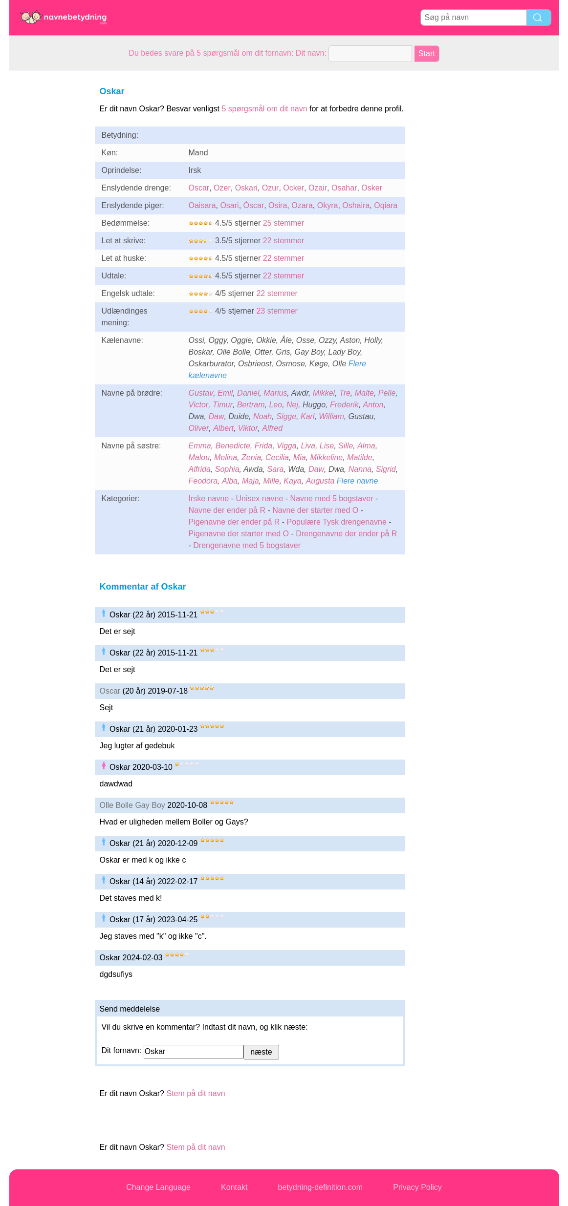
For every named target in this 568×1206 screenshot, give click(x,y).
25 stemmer (283, 223)
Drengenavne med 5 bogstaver (247, 545)
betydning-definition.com (320, 1187)
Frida (263, 446)
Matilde (359, 457)
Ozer (222, 188)
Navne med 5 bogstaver (331, 498)
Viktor (248, 428)
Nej (292, 405)
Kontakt (234, 1187)
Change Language (158, 1187)
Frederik (344, 405)
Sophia (227, 469)
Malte (364, 393)
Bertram (251, 405)
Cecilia (277, 457)
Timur (223, 405)
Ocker (293, 188)
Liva (308, 446)
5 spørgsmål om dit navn (264, 109)
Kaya (292, 481)
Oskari (246, 188)
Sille (345, 446)
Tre (344, 393)
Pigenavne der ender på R (234, 522)
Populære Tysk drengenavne (337, 522)
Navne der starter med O (315, 510)
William (331, 416)
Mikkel (324, 393)
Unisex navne (259, 498)
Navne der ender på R (227, 510)
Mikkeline (326, 457)
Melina (225, 457)
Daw (216, 416)
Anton (373, 405)
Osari (229, 205)
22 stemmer (283, 240)
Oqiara (385, 205)
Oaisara (202, 205)
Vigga (287, 446)
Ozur (270, 188)
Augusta (320, 481)
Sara (275, 469)
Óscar (253, 205)
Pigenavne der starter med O (239, 533)
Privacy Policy (417, 1187)
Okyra (327, 205)
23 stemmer (276, 311)
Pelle (387, 393)
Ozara (302, 205)
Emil (225, 393)
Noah (262, 416)
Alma (366, 446)
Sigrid (386, 469)
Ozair (317, 188)
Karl (307, 416)
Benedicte (233, 446)
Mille (271, 481)
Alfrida (200, 469)
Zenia (251, 457)
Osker (371, 188)
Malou (199, 457)
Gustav (201, 393)
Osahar (344, 188)
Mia (299, 457)
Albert (223, 428)
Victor (199, 405)
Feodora (203, 481)
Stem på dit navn (195, 1093)
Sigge (286, 416)
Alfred (272, 428)
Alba (230, 481)
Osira (277, 205)
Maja (250, 481)
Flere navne (357, 481)
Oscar (199, 188)
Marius (275, 393)
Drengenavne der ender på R (346, 533)
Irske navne (209, 498)
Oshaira (356, 205)
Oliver (199, 428)
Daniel (248, 393)
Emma (200, 446)
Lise (327, 446)
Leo (275, 405)
